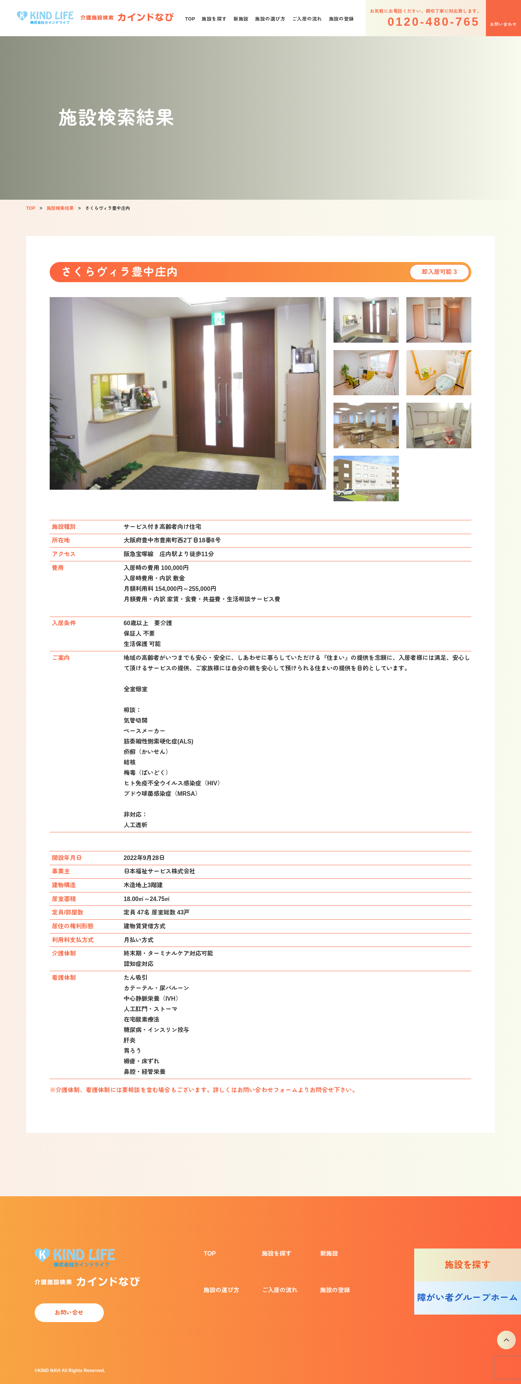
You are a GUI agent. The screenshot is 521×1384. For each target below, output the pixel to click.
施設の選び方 (270, 19)
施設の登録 (341, 19)
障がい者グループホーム (467, 1298)
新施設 (240, 19)
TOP (190, 19)
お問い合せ (69, 1312)
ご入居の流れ (307, 19)
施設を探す (214, 19)
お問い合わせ (503, 24)
